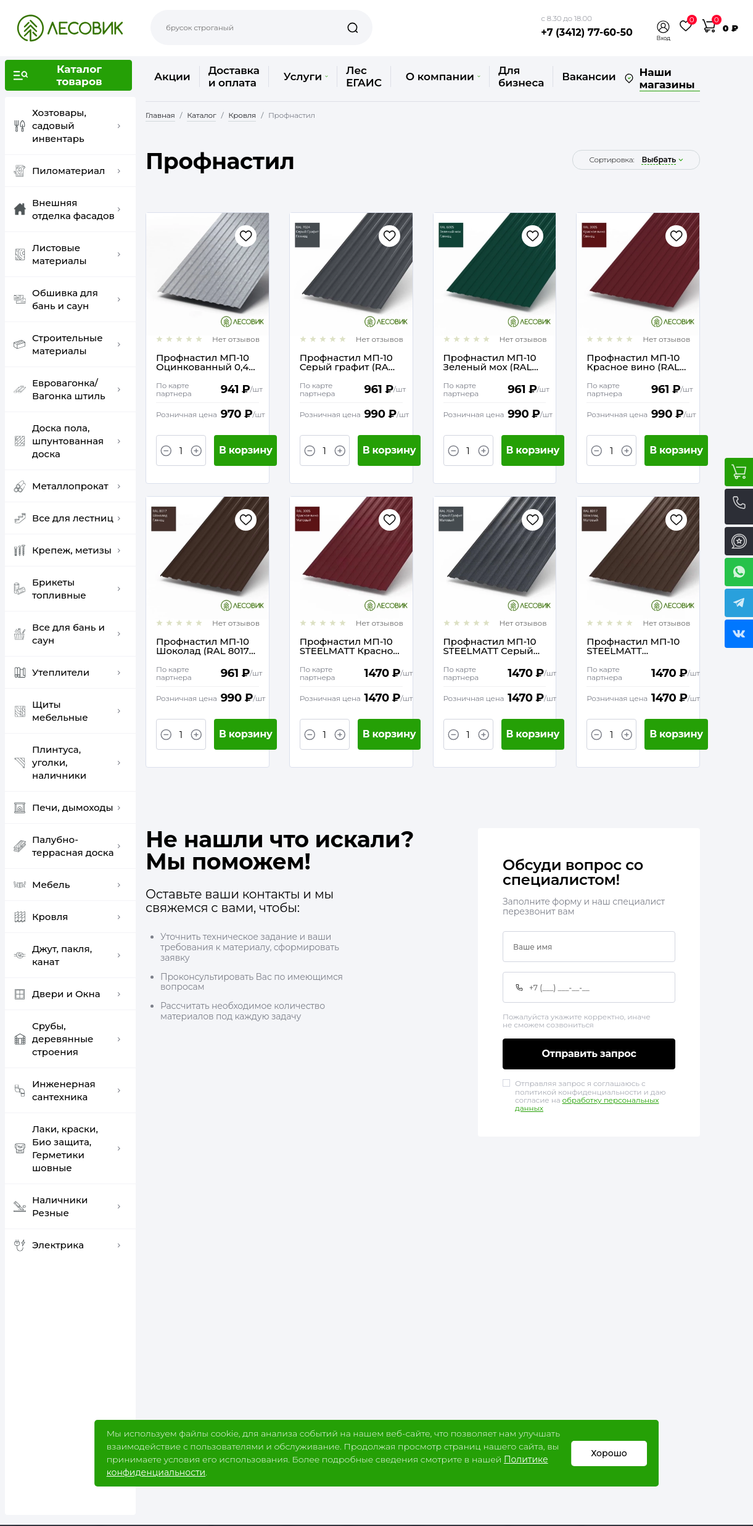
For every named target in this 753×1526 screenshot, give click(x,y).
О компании (443, 76)
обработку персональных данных (587, 1104)
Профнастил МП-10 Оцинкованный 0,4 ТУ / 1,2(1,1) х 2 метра (202, 362)
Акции (172, 76)
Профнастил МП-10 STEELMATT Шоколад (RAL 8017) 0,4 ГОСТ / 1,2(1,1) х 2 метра (634, 646)
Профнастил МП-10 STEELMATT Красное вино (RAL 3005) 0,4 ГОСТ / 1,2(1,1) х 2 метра (349, 646)
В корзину (245, 450)
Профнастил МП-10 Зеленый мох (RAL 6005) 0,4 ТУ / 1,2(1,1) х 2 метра (493, 362)
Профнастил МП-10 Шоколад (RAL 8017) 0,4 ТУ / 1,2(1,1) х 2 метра (204, 646)
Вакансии (588, 76)
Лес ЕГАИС (364, 76)
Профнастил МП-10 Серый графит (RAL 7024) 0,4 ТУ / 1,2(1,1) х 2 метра (349, 362)
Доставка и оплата (234, 76)
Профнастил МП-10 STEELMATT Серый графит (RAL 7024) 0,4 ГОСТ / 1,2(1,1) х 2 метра (490, 646)
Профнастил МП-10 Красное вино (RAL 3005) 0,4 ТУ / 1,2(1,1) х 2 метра (635, 362)
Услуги (306, 76)
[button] (663, 26)
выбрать (658, 160)
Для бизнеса (521, 76)
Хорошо (609, 1453)
